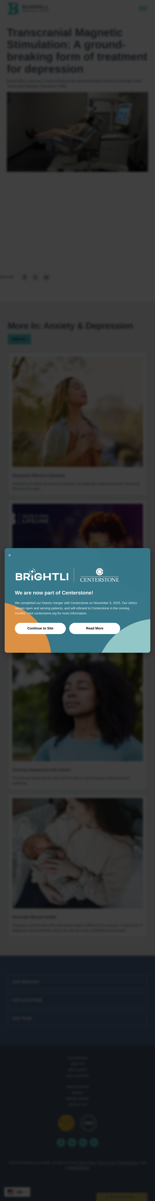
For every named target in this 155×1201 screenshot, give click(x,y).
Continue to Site (40, 628)
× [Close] (9, 555)
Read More (94, 628)
